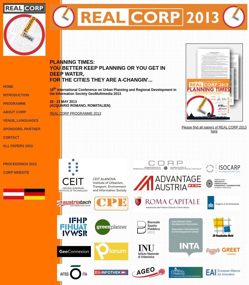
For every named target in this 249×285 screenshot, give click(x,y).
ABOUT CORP (14, 112)
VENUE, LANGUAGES (20, 121)
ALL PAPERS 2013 (18, 146)
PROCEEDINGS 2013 (20, 164)
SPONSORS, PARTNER (21, 129)
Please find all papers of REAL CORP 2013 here (214, 129)
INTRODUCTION (16, 95)
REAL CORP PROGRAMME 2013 (75, 114)
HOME (8, 87)
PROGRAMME (14, 104)
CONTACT (11, 138)
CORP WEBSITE (16, 173)
